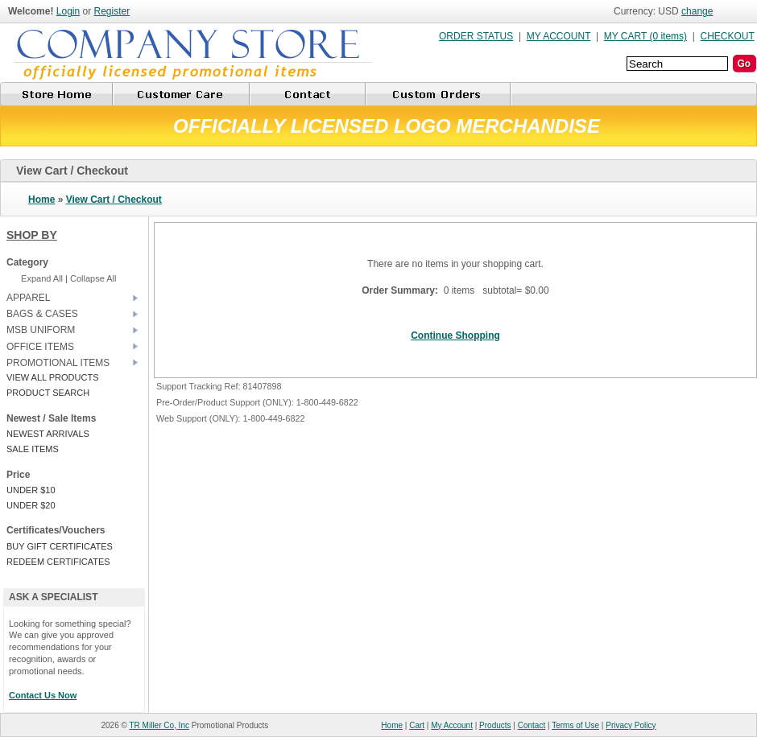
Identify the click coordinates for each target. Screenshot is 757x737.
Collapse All (93, 278)
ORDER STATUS (476, 36)
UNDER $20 (31, 505)
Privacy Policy (631, 725)
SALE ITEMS (32, 449)
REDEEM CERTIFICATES (58, 561)
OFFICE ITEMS (40, 346)
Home (41, 199)
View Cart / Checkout (114, 199)
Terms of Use (575, 725)
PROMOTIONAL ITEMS (58, 362)
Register (112, 11)
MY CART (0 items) (645, 36)
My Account (452, 725)
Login (68, 11)
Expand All (42, 278)
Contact (531, 725)
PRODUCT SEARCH (47, 392)
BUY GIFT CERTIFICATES (59, 546)
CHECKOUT (728, 36)
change (697, 11)
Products (495, 725)
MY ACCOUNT (559, 36)
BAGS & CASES (42, 313)
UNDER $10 (31, 490)
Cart (416, 725)
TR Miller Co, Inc (159, 725)
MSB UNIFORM (40, 330)
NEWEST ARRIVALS (47, 433)
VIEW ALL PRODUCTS (52, 377)
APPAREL (28, 297)
